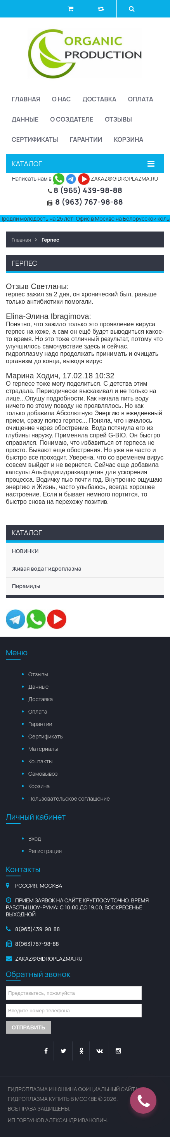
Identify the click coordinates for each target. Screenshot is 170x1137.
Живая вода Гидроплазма (47, 568)
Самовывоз (42, 773)
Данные (25, 119)
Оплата (140, 99)
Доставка (99, 99)
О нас (61, 99)
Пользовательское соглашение (69, 798)
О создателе (71, 119)
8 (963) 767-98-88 (89, 202)
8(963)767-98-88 (37, 943)
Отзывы (118, 119)
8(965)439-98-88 (37, 929)
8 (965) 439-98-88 (88, 190)
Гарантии (86, 139)
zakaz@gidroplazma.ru (48, 958)
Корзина (128, 139)
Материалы (43, 748)
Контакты (40, 761)
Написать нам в (38, 178)
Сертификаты (35, 139)
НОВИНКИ (25, 551)
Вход (34, 838)
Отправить (28, 1027)
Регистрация (45, 851)
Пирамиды (26, 586)
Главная (26, 99)
